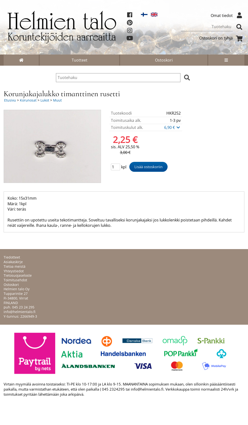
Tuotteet (79, 60)
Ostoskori (164, 60)
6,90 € (172, 127)
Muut (57, 100)
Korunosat (28, 100)
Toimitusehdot (15, 280)
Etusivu (10, 100)
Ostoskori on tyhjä (221, 38)
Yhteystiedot (14, 271)
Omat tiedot (227, 15)
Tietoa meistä (14, 266)
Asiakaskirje (13, 262)
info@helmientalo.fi (19, 311)
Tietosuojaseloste (18, 275)
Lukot (44, 100)
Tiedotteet (12, 257)
